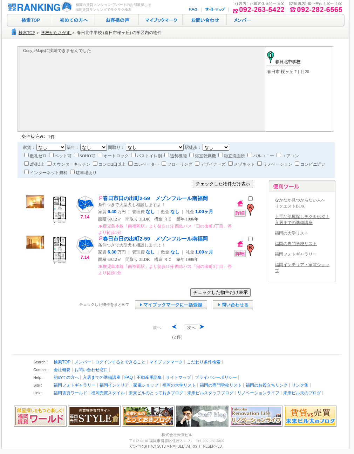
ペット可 (61, 155)
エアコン (288, 155)
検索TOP (27, 32)
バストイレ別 (147, 155)
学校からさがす (56, 32)
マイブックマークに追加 (171, 304)
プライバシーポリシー (216, 377)
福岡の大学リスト (291, 233)
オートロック (114, 155)
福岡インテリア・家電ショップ (129, 385)
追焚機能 (176, 155)
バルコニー (261, 155)
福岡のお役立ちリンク (267, 385)
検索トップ (29, 20)
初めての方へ (73, 20)
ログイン (242, 20)
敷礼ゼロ (36, 155)
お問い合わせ (205, 20)
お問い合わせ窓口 (91, 369)
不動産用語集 (149, 377)
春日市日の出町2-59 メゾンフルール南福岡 (153, 198)
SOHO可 (85, 155)
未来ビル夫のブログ (302, 392)
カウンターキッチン (69, 164)
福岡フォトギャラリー (296, 254)
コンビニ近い (310, 164)
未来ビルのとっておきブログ (156, 392)
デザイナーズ (211, 164)
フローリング (177, 164)
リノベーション (275, 164)
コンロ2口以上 (110, 164)
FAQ (194, 9)
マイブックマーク (161, 20)
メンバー (82, 362)
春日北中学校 (283, 61)
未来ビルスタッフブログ (210, 392)
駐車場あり (83, 172)
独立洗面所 (232, 155)
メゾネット (242, 164)
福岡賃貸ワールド (70, 392)
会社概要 (62, 369)
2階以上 (35, 164)
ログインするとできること (120, 362)
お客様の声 (117, 20)
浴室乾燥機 (203, 155)
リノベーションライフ (258, 392)
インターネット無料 (46, 172)
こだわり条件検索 (203, 362)
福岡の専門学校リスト (296, 243)
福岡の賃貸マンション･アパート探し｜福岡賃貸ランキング (38, 7)
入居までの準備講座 (102, 377)
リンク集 (300, 385)
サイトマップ (215, 9)
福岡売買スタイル (108, 392)
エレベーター (144, 164)
